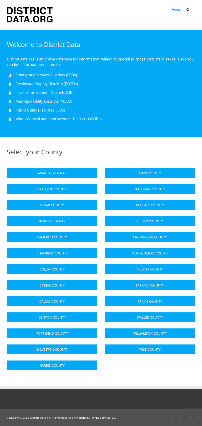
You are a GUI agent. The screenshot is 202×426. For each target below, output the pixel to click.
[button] (187, 9)
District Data (38, 418)
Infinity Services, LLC (104, 418)
